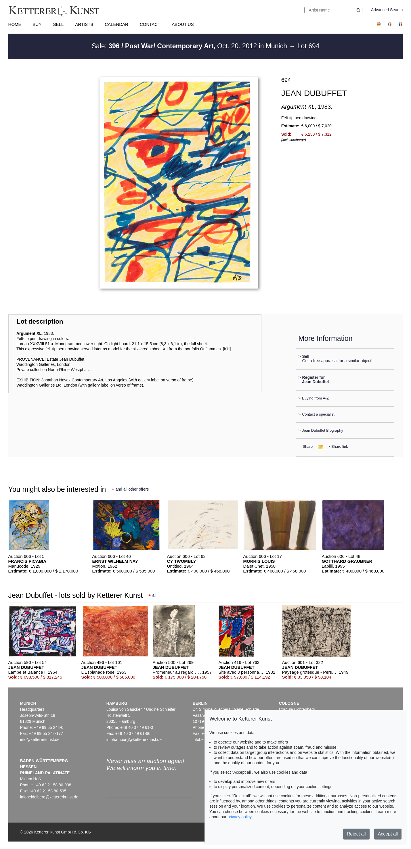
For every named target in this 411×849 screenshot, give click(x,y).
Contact (150, 24)
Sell (58, 24)
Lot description (40, 321)
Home (14, 24)
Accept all (388, 833)
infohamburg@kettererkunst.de (134, 739)
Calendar (116, 24)
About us (183, 24)
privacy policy (239, 817)
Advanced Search (387, 9)
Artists (84, 24)
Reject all (356, 833)
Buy (37, 24)
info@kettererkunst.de (40, 739)
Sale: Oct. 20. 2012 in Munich (190, 46)
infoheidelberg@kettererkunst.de (49, 797)
